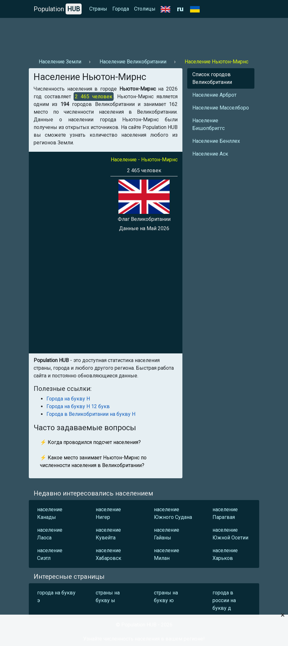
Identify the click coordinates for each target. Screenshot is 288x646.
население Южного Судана (173, 513)
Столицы (145, 9)
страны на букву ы (108, 596)
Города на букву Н (68, 399)
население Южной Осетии (230, 534)
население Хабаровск (108, 554)
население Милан (166, 554)
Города (120, 9)
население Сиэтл (49, 554)
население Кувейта (108, 534)
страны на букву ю (166, 596)
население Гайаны (166, 534)
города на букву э (56, 596)
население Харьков (225, 554)
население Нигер (108, 513)
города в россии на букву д (224, 600)
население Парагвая (225, 513)
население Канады (49, 513)
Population (58, 9)
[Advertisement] (144, 35)
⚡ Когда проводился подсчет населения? (90, 442)
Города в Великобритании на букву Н (90, 414)
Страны (98, 9)
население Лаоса (49, 534)
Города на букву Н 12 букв (78, 406)
